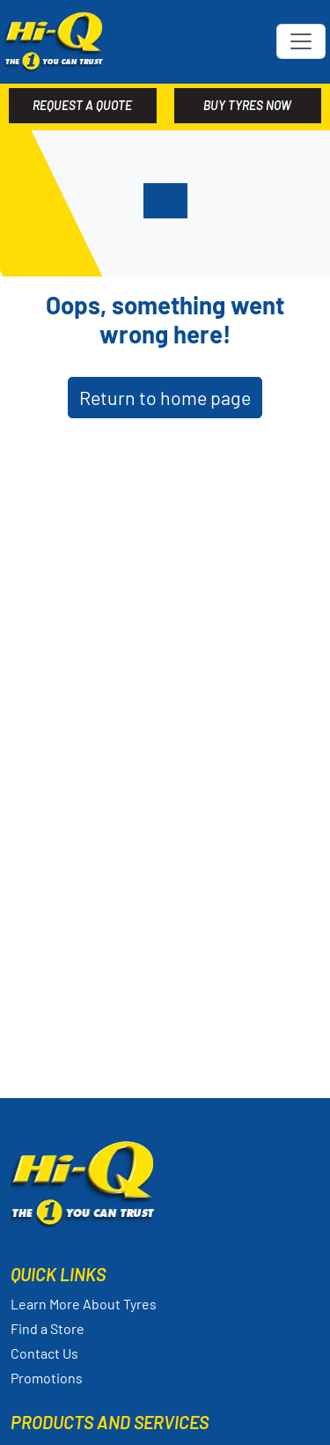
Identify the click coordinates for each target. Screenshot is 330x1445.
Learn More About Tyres (84, 1303)
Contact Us (44, 1353)
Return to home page (165, 397)
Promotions (47, 1377)
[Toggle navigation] (301, 41)
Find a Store (47, 1328)
